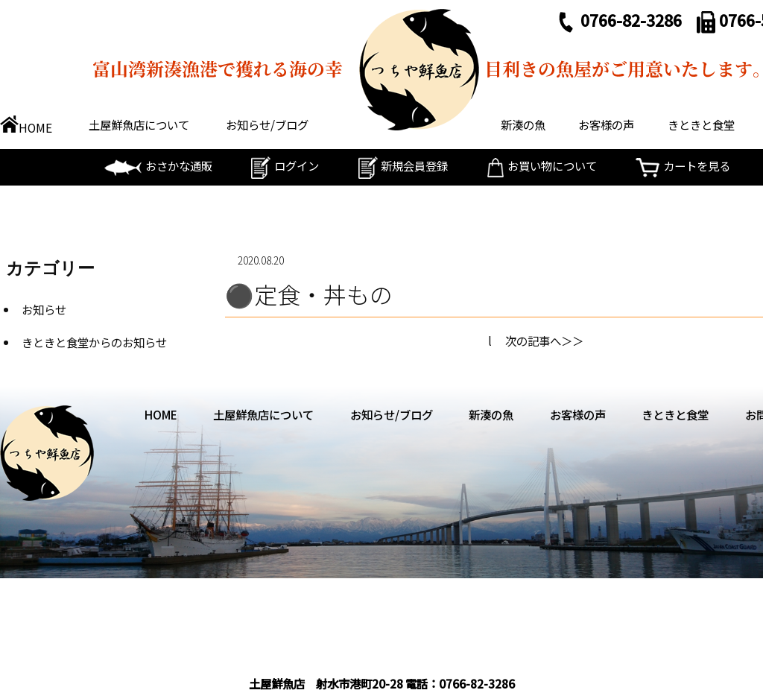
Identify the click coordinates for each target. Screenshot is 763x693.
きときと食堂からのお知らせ (94, 342)
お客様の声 (606, 124)
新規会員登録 (403, 165)
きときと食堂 (701, 124)
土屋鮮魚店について (139, 124)
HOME (26, 127)
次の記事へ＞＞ (544, 340)
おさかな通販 (158, 165)
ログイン (285, 165)
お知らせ (44, 309)
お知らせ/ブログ (267, 124)
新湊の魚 (523, 124)
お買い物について (542, 165)
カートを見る (683, 165)
